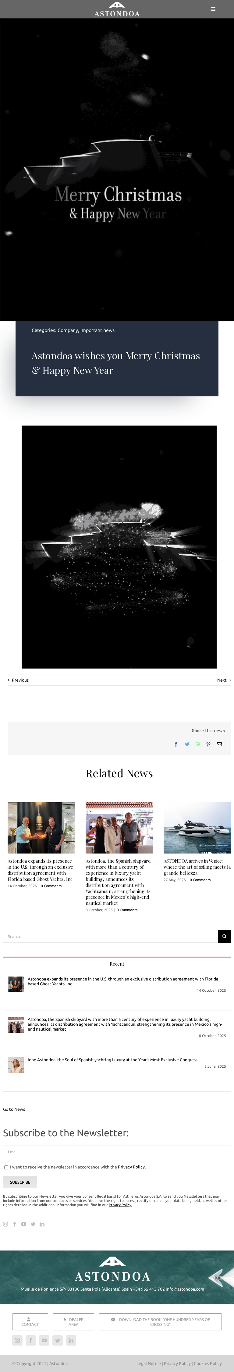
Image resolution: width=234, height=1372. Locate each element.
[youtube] (44, 1340)
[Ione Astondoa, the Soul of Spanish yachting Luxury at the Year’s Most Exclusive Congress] (16, 1061)
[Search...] (110, 936)
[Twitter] (187, 744)
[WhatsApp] (198, 744)
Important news (97, 330)
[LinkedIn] (42, 1224)
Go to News (14, 1109)
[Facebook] (176, 744)
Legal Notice (148, 1363)
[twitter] (57, 1340)
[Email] (219, 744)
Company (68, 330)
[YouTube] (23, 1224)
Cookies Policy (208, 1363)
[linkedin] (71, 1340)
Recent (117, 964)
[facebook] (31, 1340)
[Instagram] (5, 1224)
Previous (20, 680)
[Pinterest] (208, 744)
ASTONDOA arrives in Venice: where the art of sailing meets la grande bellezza (197, 867)
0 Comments (51, 886)
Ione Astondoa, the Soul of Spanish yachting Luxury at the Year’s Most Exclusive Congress (112, 1059)
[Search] (224, 936)
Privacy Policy (178, 1363)
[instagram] (17, 1340)
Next (222, 680)
